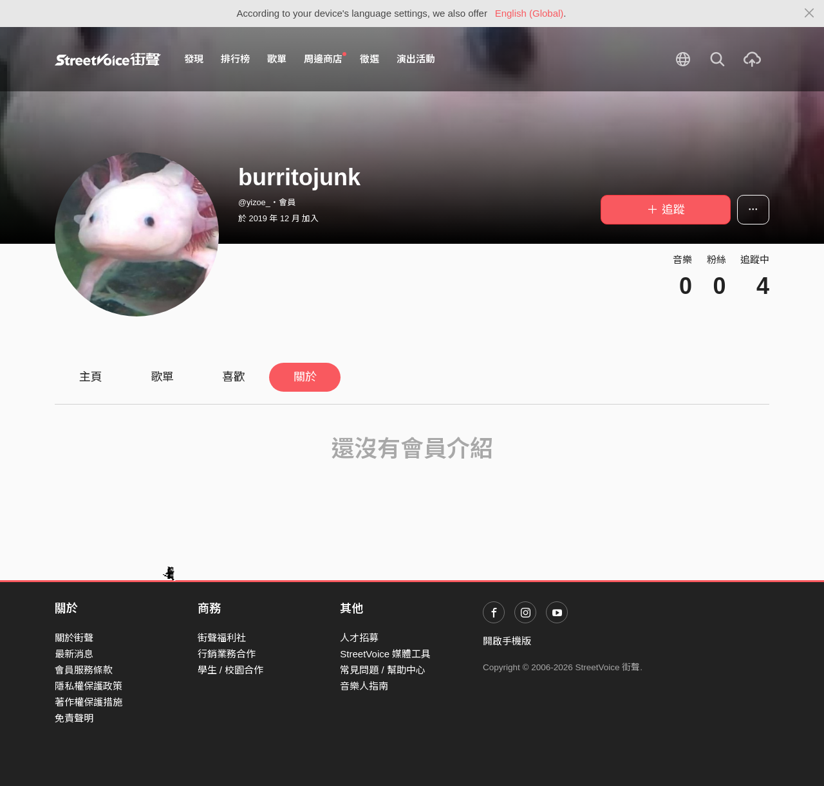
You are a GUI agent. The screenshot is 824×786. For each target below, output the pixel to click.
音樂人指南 (364, 686)
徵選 (369, 58)
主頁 (90, 376)
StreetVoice (108, 59)
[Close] (809, 13)
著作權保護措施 (88, 702)
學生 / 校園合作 (231, 669)
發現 (193, 58)
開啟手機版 (507, 640)
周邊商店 (325, 58)
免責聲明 (74, 718)
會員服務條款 (84, 669)
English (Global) (529, 13)
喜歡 (233, 376)
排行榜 (235, 58)
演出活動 (416, 58)
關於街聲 (74, 637)
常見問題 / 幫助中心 (383, 669)
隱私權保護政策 (88, 686)
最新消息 (74, 653)
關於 (305, 376)
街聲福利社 (222, 637)
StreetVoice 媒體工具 (385, 653)
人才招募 (359, 637)
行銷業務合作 (227, 653)
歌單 (276, 58)
